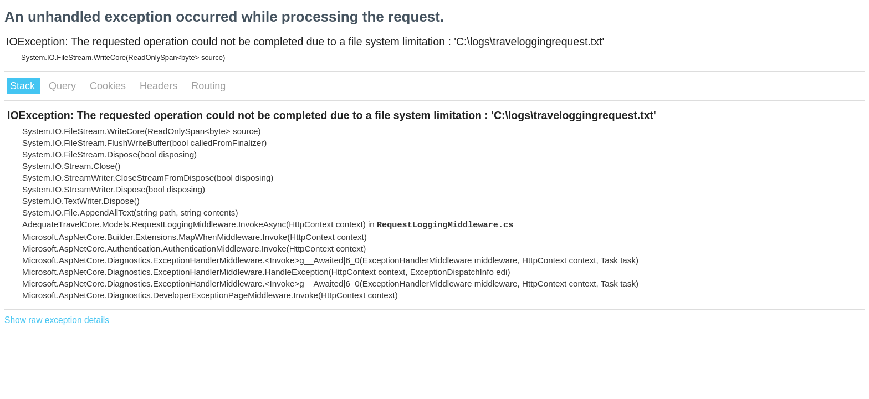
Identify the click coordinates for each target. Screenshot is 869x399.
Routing (208, 85)
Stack (24, 85)
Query (64, 85)
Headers (160, 85)
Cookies (109, 85)
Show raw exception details (56, 320)
